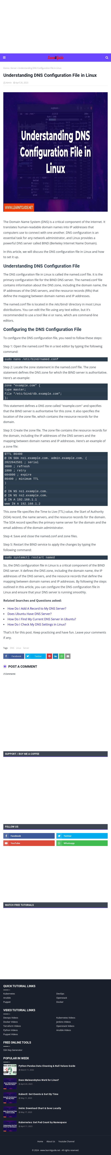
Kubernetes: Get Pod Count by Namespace (43, 1122)
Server (14, 68)
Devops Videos (10, 1017)
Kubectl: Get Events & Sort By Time (38, 1094)
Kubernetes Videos (65, 1017)
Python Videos (10, 1030)
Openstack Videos (65, 1025)
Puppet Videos (10, 1034)
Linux (18, 648)
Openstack (61, 997)
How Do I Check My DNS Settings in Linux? (36, 624)
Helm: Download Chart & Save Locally (40, 1108)
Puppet (7, 1001)
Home (6, 68)
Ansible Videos (63, 1030)
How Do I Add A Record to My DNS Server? (36, 608)
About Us (51, 1141)
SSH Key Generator (12, 1050)
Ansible (7, 997)
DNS (12, 648)
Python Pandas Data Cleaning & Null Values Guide (47, 1066)
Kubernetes (9, 993)
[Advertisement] (57, 26)
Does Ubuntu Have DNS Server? (29, 614)
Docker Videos (10, 1021)
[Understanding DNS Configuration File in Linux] (55, 152)
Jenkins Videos (63, 1021)
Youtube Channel (66, 1141)
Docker (59, 1001)
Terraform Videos (12, 1025)
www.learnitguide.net (50, 1150)
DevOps (60, 993)
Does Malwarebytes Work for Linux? (39, 1080)
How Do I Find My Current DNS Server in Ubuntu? (41, 619)
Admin (9, 82)
